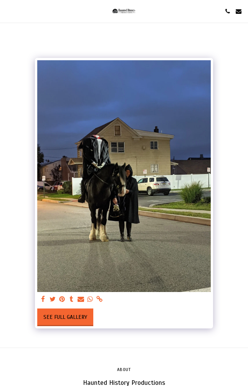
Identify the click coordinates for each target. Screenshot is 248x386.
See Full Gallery (65, 317)
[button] (8, 10)
